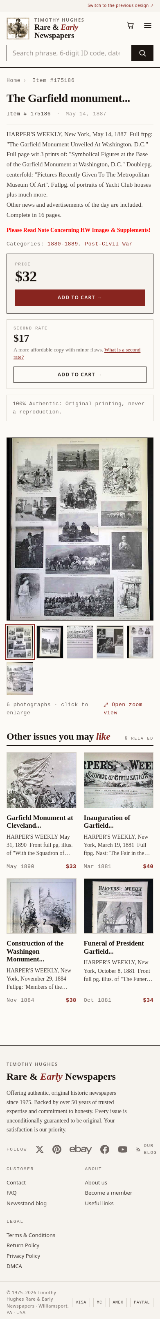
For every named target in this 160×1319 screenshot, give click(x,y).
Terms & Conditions (31, 1234)
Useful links (99, 1202)
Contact (16, 1182)
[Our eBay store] (81, 1148)
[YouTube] (122, 1148)
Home (13, 80)
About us (96, 1182)
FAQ (12, 1192)
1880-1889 (62, 243)
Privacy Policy (23, 1255)
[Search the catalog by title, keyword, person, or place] (69, 53)
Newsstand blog (27, 1202)
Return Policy (23, 1244)
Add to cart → (80, 297)
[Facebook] (104, 1148)
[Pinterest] (56, 1148)
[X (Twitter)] (39, 1148)
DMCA (14, 1265)
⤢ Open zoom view (123, 708)
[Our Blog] (148, 1149)
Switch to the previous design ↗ (120, 5)
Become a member (109, 1192)
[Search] (142, 53)
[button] (80, 528)
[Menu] (148, 25)
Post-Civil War (108, 243)
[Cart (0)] (130, 25)
